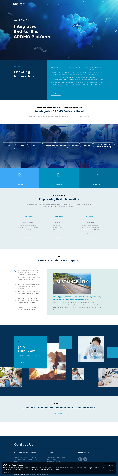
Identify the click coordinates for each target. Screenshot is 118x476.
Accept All (110, 465)
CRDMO (66, 5)
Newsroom (76, 5)
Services (58, 5)
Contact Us (86, 2)
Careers (85, 5)
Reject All (110, 470)
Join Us (22, 362)
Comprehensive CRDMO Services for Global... (38, 474)
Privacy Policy (7, 472)
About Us (49, 5)
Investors (94, 5)
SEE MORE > (28, 238)
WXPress (103, 5)
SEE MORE (55, 94)
